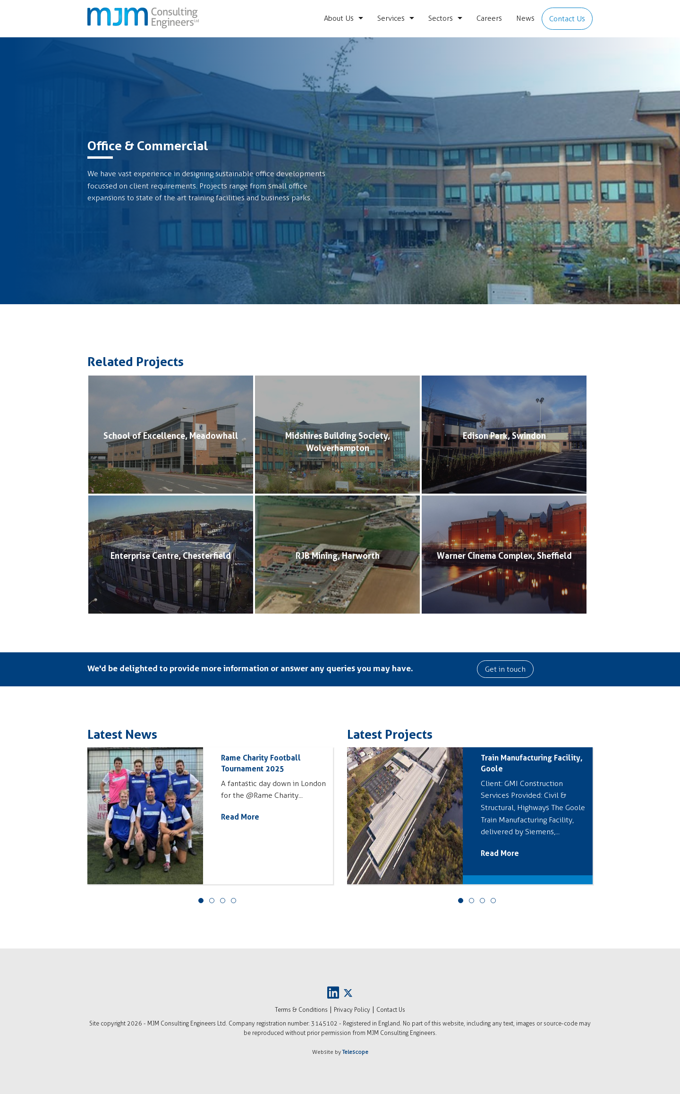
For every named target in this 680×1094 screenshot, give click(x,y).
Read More (240, 816)
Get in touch (505, 669)
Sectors (440, 18)
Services (391, 18)
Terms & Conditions (301, 1009)
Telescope (355, 1052)
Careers (489, 18)
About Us (339, 18)
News (525, 18)
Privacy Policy (352, 1009)
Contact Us (567, 18)
